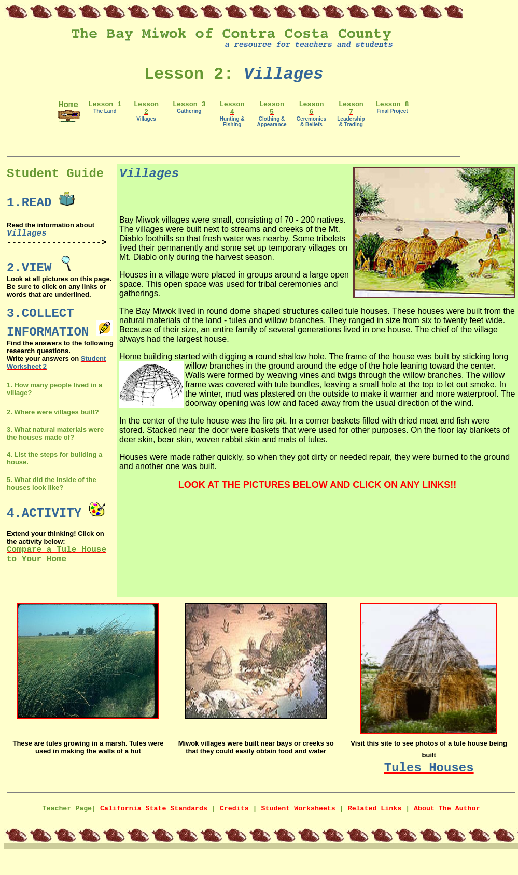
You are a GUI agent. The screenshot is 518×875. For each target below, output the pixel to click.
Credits (234, 808)
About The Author (447, 808)
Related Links (375, 808)
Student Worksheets (300, 808)
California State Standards (153, 808)
